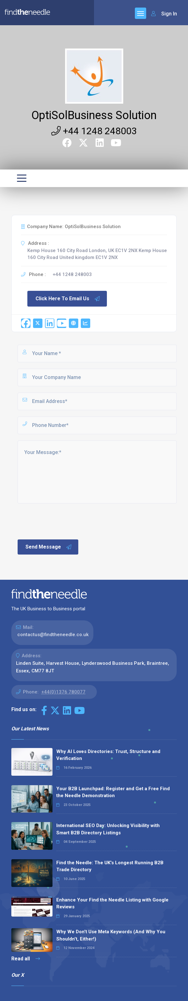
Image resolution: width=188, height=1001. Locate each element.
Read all (25, 959)
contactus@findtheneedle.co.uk (53, 634)
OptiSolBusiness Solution (94, 115)
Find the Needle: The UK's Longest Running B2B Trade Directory (109, 866)
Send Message (48, 547)
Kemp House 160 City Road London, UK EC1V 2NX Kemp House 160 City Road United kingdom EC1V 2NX (97, 254)
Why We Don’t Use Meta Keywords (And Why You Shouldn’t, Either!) (110, 935)
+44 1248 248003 (94, 130)
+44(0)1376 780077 (63, 692)
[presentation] (64, 521)
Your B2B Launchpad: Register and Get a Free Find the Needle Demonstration (113, 792)
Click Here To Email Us (68, 299)
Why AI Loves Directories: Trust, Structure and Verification (108, 755)
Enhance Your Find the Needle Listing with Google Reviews (112, 903)
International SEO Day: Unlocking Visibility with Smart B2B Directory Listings (108, 829)
